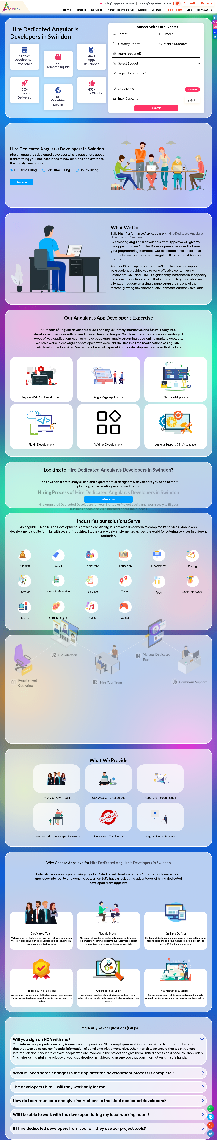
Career (142, 10)
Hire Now (21, 182)
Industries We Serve (120, 10)
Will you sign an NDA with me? (41, 1039)
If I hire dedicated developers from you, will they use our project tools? (79, 1128)
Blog (189, 10)
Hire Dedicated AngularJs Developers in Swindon (119, 470)
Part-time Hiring (58, 170)
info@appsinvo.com (119, 3)
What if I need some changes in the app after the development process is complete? (93, 1073)
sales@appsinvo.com (155, 3)
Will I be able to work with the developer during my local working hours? (81, 1114)
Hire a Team (174, 10)
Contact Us (204, 10)
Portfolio (81, 10)
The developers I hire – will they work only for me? (60, 1087)
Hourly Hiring (89, 170)
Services (97, 10)
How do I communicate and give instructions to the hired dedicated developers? (89, 1100)
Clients (156, 10)
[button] (210, 1133)
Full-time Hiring (25, 170)
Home (67, 10)
